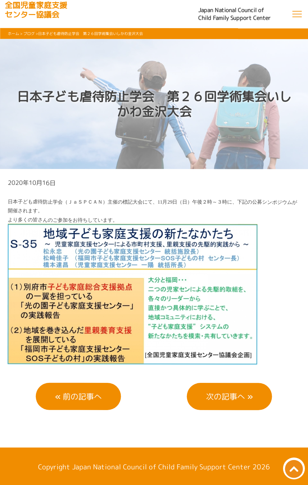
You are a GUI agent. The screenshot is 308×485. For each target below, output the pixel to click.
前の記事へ (82, 396)
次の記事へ (225, 396)
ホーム (13, 33)
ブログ (29, 33)
